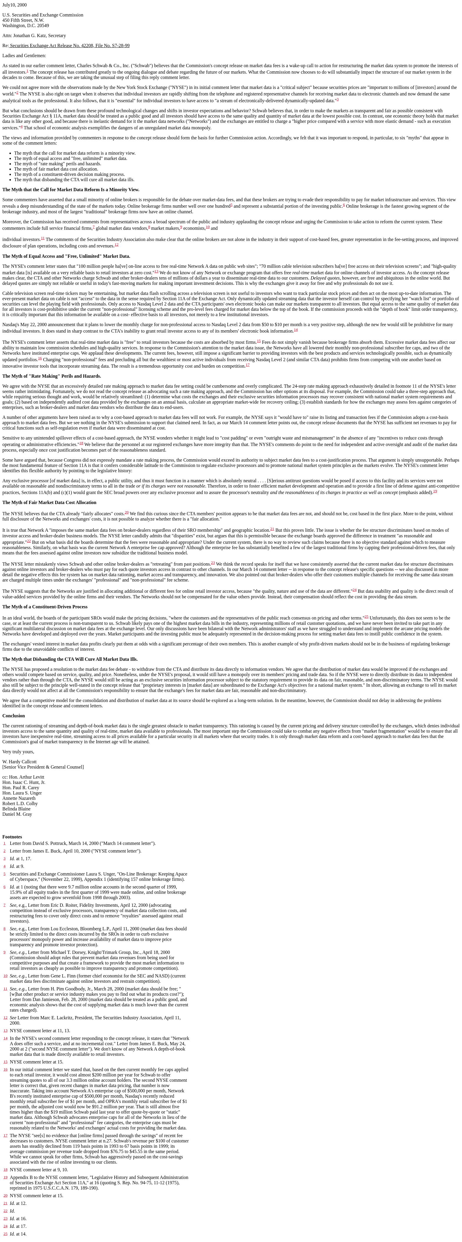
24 (355, 589)
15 (259, 340)
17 (248, 364)
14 (296, 329)
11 (43, 238)
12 (116, 244)
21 (272, 528)
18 (81, 443)
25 (366, 616)
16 (40, 358)
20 (126, 512)
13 (156, 271)
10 (207, 226)
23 (213, 562)
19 (435, 491)
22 (29, 541)
